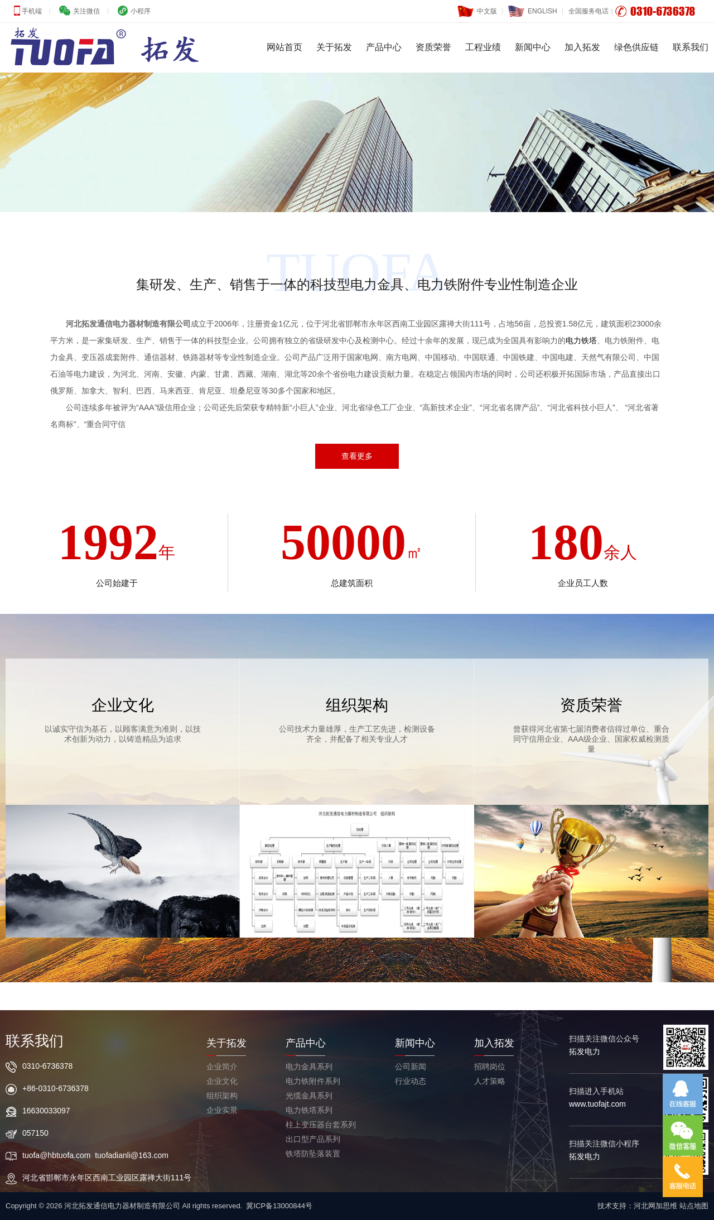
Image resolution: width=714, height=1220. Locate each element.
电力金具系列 (309, 1066)
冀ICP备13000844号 (279, 1206)
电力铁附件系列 (313, 1081)
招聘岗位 (489, 1066)
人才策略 (489, 1081)
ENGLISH (532, 8)
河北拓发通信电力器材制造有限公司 (128, 323)
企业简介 (222, 1066)
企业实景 (222, 1110)
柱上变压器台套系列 (321, 1124)
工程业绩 (483, 47)
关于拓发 (334, 47)
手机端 (31, 11)
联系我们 (690, 47)
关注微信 (85, 11)
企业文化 (222, 1081)
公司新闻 (410, 1066)
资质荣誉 (433, 47)
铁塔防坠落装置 (313, 1153)
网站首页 (284, 47)
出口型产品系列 (313, 1139)
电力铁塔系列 (309, 1110)
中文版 (477, 8)
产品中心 (384, 47)
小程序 (140, 11)
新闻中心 (533, 47)
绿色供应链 (636, 47)
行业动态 (410, 1081)
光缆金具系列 (309, 1095)
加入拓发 (582, 47)
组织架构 (222, 1095)
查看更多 (357, 456)
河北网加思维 (655, 1206)
